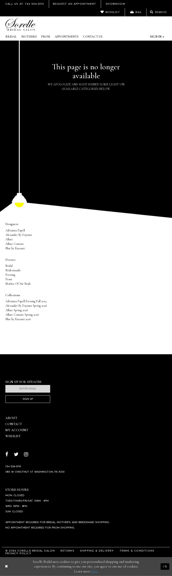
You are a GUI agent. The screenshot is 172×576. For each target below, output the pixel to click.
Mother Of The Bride (18, 284)
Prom (45, 37)
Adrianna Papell (15, 230)
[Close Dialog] (6, 566)
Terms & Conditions (137, 551)
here (94, 571)
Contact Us (92, 37)
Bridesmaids (13, 270)
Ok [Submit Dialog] (165, 566)
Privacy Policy (18, 553)
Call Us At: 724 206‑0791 (24, 4)
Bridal (11, 37)
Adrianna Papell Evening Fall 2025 (26, 301)
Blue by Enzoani (15, 248)
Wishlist (13, 436)
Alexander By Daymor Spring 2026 (26, 306)
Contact (13, 424)
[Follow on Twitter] (16, 455)
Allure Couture (14, 244)
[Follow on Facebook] (6, 455)
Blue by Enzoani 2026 (18, 319)
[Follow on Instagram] (26, 455)
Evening (10, 275)
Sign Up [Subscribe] (28, 399)
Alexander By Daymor (18, 235)
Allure (9, 239)
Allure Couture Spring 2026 (22, 315)
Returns (67, 551)
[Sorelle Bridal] (20, 24)
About (11, 418)
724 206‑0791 (13, 466)
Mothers (29, 37)
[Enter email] (27, 389)
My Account (16, 430)
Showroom (115, 4)
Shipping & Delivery (97, 551)
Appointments (66, 37)
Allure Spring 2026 (16, 310)
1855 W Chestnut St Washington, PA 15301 (34, 472)
